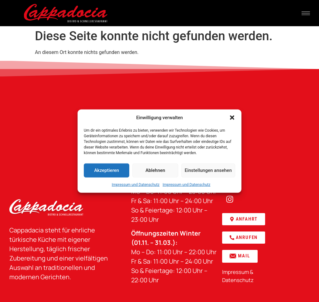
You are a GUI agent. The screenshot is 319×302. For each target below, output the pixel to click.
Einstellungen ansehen (208, 170)
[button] (232, 117)
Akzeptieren (106, 170)
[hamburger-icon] (306, 13)
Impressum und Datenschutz (136, 184)
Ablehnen (155, 170)
